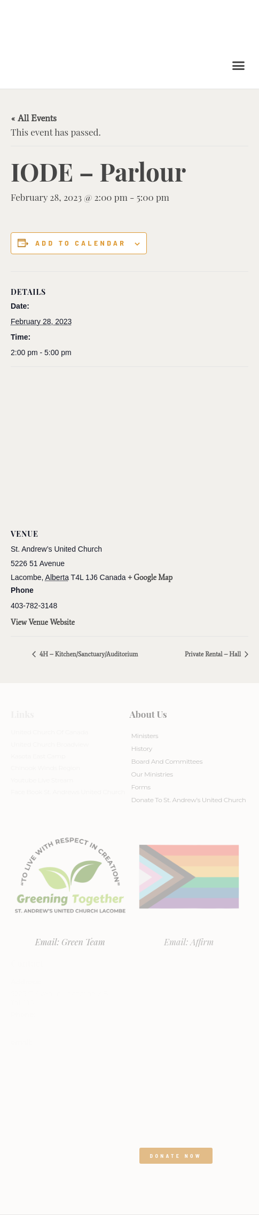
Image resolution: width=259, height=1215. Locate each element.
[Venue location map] (129, 444)
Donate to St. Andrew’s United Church (188, 800)
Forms (141, 787)
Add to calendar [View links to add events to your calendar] (80, 243)
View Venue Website (43, 622)
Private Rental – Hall (213, 654)
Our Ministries (152, 774)
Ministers (145, 736)
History (141, 748)
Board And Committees (167, 761)
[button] (239, 66)
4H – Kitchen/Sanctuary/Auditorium (88, 654)
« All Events (34, 118)
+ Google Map (150, 577)
